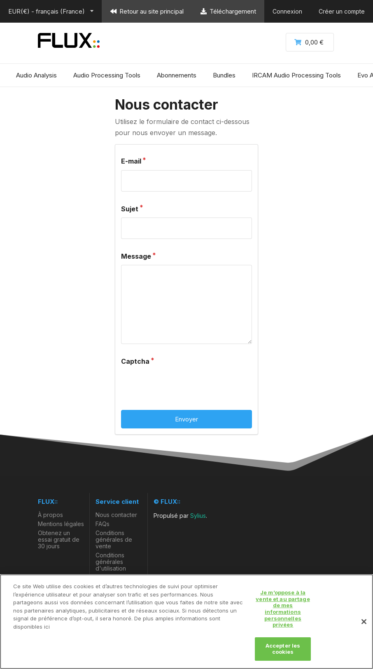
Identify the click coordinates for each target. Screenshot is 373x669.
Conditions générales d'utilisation (111, 562)
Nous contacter (116, 515)
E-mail (131, 161)
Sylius (198, 515)
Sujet (129, 209)
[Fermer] (364, 622)
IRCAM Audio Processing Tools (296, 75)
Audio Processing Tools (106, 75)
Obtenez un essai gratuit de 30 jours (58, 539)
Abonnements (176, 75)
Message (136, 256)
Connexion (287, 11)
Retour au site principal (147, 11)
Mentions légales (61, 523)
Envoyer (186, 419)
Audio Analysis (36, 75)
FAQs (103, 523)
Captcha (135, 361)
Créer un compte (342, 11)
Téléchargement (228, 11)
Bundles (224, 75)
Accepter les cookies (283, 648)
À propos (50, 515)
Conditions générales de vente (114, 539)
